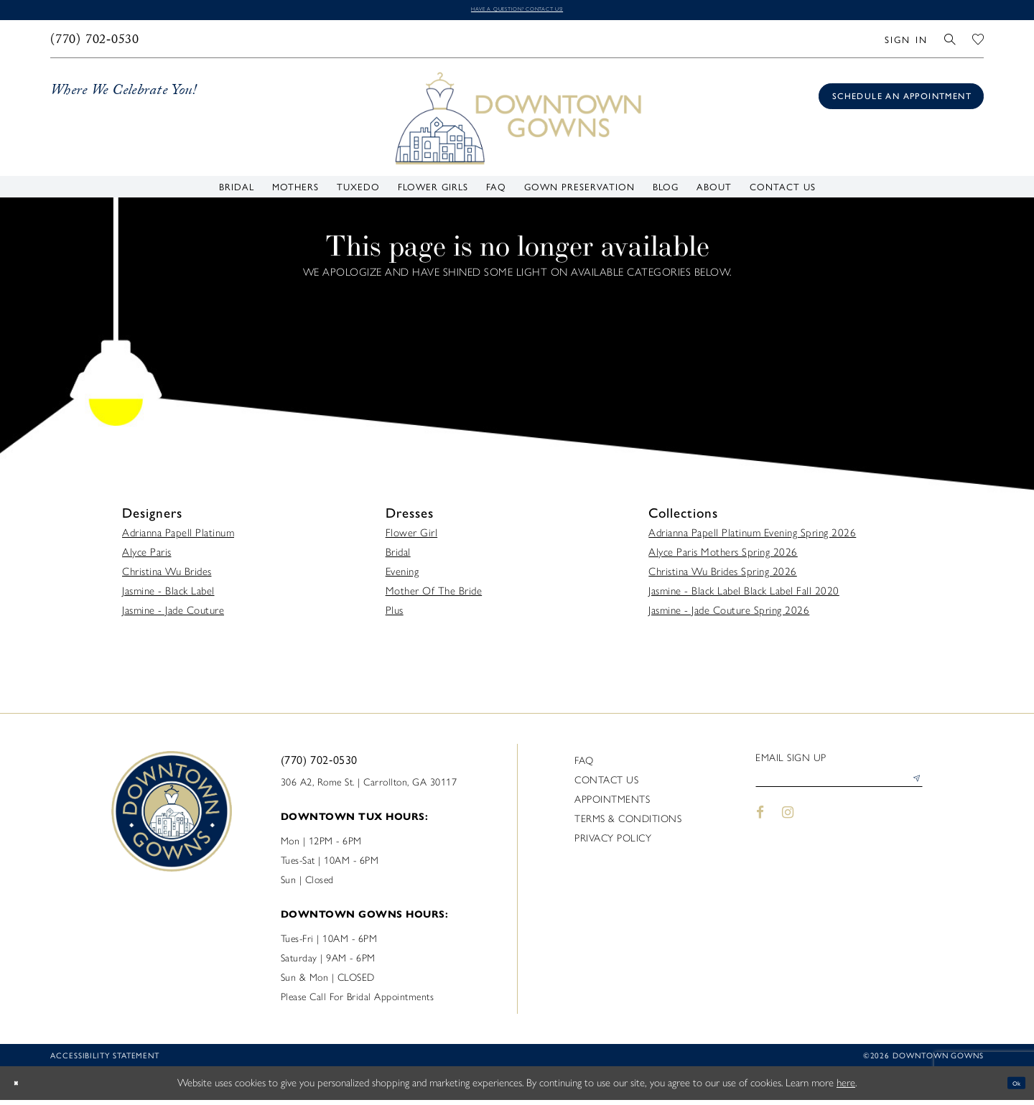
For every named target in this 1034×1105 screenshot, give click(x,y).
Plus (395, 615)
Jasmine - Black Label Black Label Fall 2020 (743, 595)
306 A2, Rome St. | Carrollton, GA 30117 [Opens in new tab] (369, 787)
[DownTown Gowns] (517, 122)
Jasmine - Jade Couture (173, 615)
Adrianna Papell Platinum (178, 537)
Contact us (606, 785)
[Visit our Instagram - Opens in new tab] (788, 827)
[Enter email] (839, 790)
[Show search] (950, 43)
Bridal (398, 557)
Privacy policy (612, 843)
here (846, 1087)
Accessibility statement (104, 1060)
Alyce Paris (147, 557)
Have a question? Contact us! (517, 11)
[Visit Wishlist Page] (978, 43)
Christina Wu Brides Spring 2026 (722, 576)
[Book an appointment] (901, 101)
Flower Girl (412, 537)
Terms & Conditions (627, 824)
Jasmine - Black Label (168, 595)
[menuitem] (95, 43)
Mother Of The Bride (434, 595)
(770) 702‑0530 (319, 764)
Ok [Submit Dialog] (1010, 1087)
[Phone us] (95, 43)
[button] (906, 43)
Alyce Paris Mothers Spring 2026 (723, 557)
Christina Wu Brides (167, 576)
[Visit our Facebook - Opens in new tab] (760, 827)
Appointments (612, 804)
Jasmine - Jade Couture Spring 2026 (728, 615)
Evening (402, 576)
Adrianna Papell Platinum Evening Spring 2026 (752, 537)
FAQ (584, 766)
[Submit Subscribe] (911, 790)
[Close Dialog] (21, 1088)
